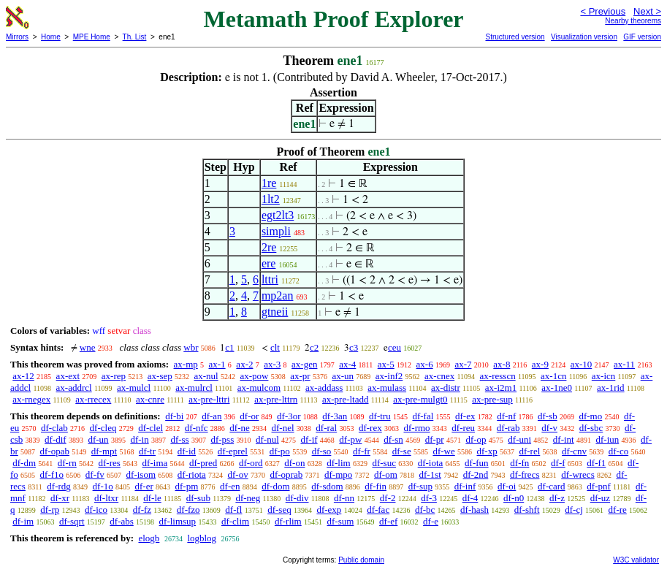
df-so (322, 451)
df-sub (198, 497)
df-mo (590, 416)
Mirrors (17, 37)
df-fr (361, 451)
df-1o (103, 486)
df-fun (477, 462)
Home (51, 37)
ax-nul (206, 375)
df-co (618, 451)
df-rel (529, 451)
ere (269, 263)
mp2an (278, 295)
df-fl (233, 509)
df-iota (430, 462)
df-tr (147, 451)
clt (275, 347)
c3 (353, 347)
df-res (110, 462)
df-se (401, 451)
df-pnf (599, 486)
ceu (394, 347)
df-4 (470, 497)
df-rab (508, 427)
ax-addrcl (74, 387)
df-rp (49, 509)
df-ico (96, 509)
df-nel (283, 427)
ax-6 (424, 364)
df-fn (519, 462)
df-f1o (52, 474)
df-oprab (286, 474)
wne (88, 347)
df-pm (187, 486)
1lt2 (271, 199)
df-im (23, 521)
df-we (443, 451)
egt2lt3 (278, 215)
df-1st (430, 474)
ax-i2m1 (501, 387)
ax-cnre (150, 399)
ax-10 (581, 364)
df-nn (344, 497)
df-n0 (513, 497)
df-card (551, 486)
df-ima (155, 462)
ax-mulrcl (194, 387)
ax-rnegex (31, 399)
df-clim (235, 521)
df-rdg (59, 486)
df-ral (326, 427)
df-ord (251, 462)
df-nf (506, 416)
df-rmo (416, 427)
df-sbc (591, 427)
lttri (270, 279)
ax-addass (324, 387)
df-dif (55, 439)
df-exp (328, 509)
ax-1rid (611, 387)
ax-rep (114, 375)
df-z (557, 497)
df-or (249, 416)
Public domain (361, 560)
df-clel (150, 427)
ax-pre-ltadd (345, 399)
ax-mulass (386, 387)
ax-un (343, 375)
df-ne (239, 427)
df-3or (289, 416)
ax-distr (445, 387)
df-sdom (327, 486)
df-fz (142, 509)
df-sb (547, 416)
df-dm (24, 462)
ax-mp (186, 364)
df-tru (380, 416)
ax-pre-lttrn (275, 399)
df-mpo (338, 474)
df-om (385, 474)
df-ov (238, 474)
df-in (139, 439)
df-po (280, 451)
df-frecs (524, 474)
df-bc (425, 509)
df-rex (370, 427)
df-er (144, 486)
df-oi (507, 486)
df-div (297, 497)
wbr (190, 347)
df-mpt (104, 451)
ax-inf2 (389, 375)
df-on (294, 462)
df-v (549, 427)
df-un (98, 439)
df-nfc (196, 427)
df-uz (600, 497)
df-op (475, 439)
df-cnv (574, 451)
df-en (230, 486)
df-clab (54, 427)
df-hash (474, 509)
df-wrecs (577, 474)
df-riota (192, 474)
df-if (309, 439)
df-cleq (103, 427)
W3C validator (636, 560)
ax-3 (272, 364)
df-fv (94, 474)
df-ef (388, 521)
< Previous (602, 11)
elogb (148, 538)
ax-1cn (553, 375)
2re (269, 247)
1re (269, 183)
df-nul (267, 439)
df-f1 (596, 462)
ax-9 (540, 364)
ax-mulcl (133, 387)
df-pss (222, 439)
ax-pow (254, 375)
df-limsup (178, 521)
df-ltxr (106, 497)
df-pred (203, 462)
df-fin (375, 486)
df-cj (574, 509)
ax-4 (347, 364)
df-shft (527, 509)
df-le (152, 497)
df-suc (384, 462)
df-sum (340, 521)
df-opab (54, 451)
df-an (211, 416)
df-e (430, 521)
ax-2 (244, 364)
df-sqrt (72, 521)
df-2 (388, 497)
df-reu (463, 427)
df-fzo (188, 509)
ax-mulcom (259, 387)
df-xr (59, 497)
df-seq (279, 509)
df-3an (334, 416)
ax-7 (462, 364)
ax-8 (501, 364)
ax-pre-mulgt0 (420, 399)
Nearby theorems (633, 21)
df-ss (179, 439)
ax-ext (68, 375)
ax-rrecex (93, 399)
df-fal (422, 416)
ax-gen (304, 364)
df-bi (174, 416)
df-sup (420, 486)
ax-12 (23, 375)
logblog (201, 538)
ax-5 (386, 364)
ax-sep (160, 375)
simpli (276, 231)
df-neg (247, 497)
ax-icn (603, 375)
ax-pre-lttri (208, 399)
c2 (314, 347)
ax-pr (300, 375)
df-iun (607, 439)
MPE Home (91, 37)
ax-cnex (439, 375)
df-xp (487, 451)
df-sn (393, 439)
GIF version (642, 37)
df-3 (429, 497)
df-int (563, 439)
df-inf (465, 486)
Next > (647, 11)
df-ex (465, 416)
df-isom (141, 474)
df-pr (434, 439)
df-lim (339, 462)
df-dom (275, 486)
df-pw (350, 439)
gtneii (275, 311)
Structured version (514, 37)
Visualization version (584, 37)
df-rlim (288, 521)
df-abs (122, 521)
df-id (187, 451)
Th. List (135, 37)
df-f (558, 462)
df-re (618, 509)
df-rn (67, 462)
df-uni (519, 439)
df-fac (378, 509)
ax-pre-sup (492, 399)
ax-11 (624, 364)
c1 (229, 347)
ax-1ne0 (556, 387)
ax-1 (217, 364)
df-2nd (476, 474)
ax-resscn (498, 375)
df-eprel (233, 451)
